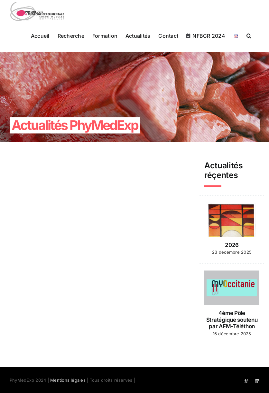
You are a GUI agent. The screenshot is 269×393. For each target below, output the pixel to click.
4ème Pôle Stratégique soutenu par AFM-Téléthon (232, 319)
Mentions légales (68, 380)
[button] (248, 35)
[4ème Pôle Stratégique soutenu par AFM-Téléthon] (231, 287)
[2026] (231, 219)
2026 (232, 245)
